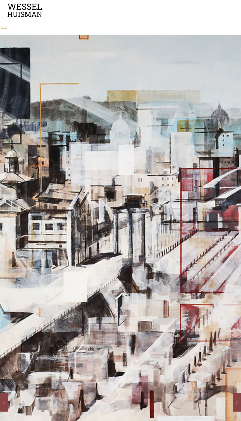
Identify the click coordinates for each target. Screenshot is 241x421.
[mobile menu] (4, 28)
